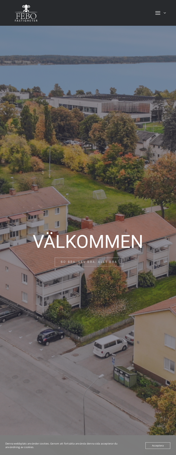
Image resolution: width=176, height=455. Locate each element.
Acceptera (158, 445)
